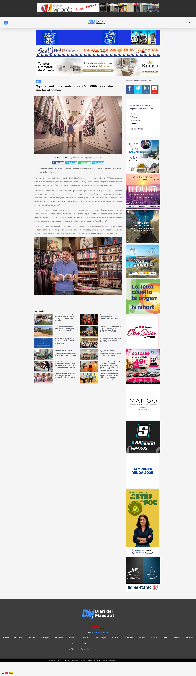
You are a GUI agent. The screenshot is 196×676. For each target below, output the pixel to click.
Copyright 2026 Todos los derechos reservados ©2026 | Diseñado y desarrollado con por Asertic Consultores (82, 660)
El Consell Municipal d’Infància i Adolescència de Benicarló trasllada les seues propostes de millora (110, 352)
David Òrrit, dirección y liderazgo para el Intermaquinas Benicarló (109, 316)
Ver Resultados (136, 129)
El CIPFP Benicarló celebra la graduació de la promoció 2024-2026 (110, 340)
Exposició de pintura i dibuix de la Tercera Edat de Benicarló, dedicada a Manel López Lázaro (65, 376)
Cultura (166, 638)
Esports (177, 638)
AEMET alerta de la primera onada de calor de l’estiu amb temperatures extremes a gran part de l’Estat (65, 341)
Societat (154, 638)
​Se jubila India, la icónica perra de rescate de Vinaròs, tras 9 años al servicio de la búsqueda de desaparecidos (65, 364)
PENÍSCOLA (31, 638)
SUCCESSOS (59, 638)
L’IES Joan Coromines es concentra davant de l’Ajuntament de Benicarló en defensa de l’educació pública (65, 352)
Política (142, 638)
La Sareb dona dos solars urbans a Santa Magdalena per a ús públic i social (64, 328)
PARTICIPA (115, 640)
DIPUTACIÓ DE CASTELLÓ (71, 643)
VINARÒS (98, 158)
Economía (90, 158)
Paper (134, 114)
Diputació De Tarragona (85, 643)
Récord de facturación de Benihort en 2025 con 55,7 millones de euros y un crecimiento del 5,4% (109, 376)
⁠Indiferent (136, 120)
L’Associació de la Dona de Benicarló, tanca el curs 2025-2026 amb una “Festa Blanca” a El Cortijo (65, 317)
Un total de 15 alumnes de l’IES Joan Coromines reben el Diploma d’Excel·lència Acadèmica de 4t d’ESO (110, 329)
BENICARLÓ (18, 638)
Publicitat (189, 638)
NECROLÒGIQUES (100, 638)
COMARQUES (45, 638)
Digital (134, 117)
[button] (6, 22)
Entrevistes (129, 638)
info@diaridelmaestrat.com (100, 632)
